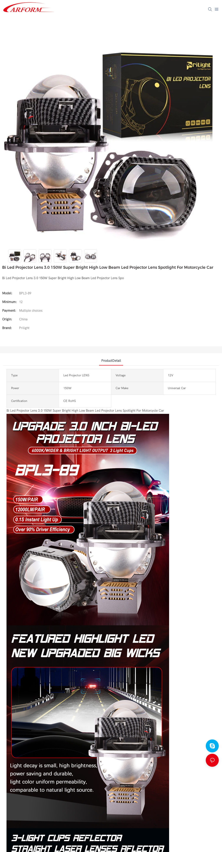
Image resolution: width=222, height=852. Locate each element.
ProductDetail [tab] (111, 361)
